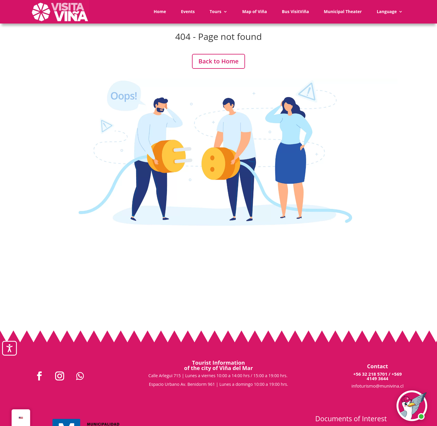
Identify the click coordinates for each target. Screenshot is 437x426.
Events (188, 11)
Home (160, 11)
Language (387, 11)
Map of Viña (254, 11)
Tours (215, 11)
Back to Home (219, 61)
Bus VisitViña (295, 11)
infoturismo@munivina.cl (377, 386)
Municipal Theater (343, 11)
